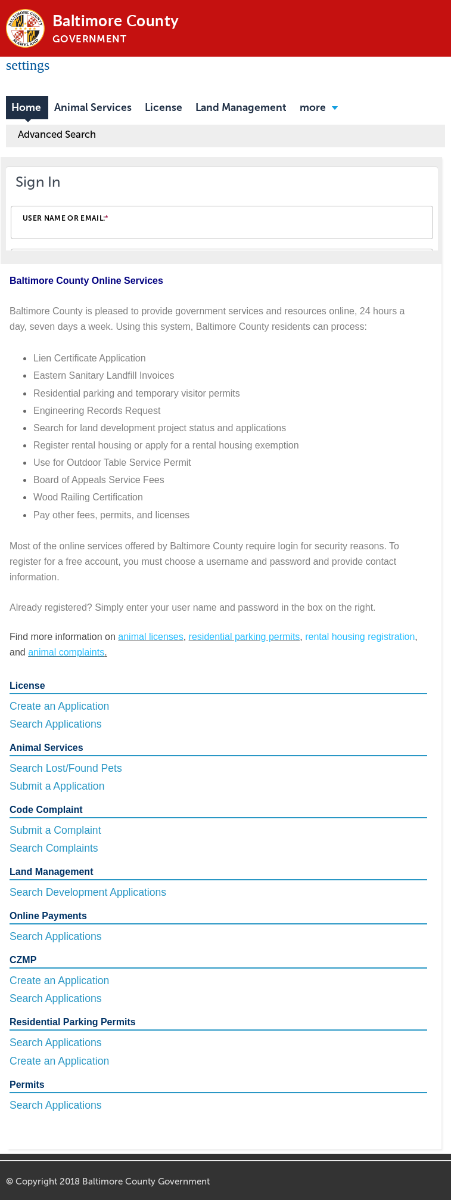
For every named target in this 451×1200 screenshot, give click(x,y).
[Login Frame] (222, 210)
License (163, 107)
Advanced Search (57, 134)
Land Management (241, 107)
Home (26, 107)
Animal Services (93, 107)
